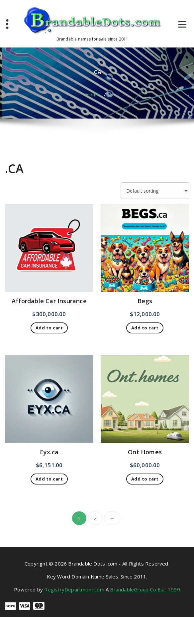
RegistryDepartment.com (74, 589)
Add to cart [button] (49, 328)
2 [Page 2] (95, 518)
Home (92, 94)
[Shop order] (155, 190)
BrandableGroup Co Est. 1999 (145, 589)
